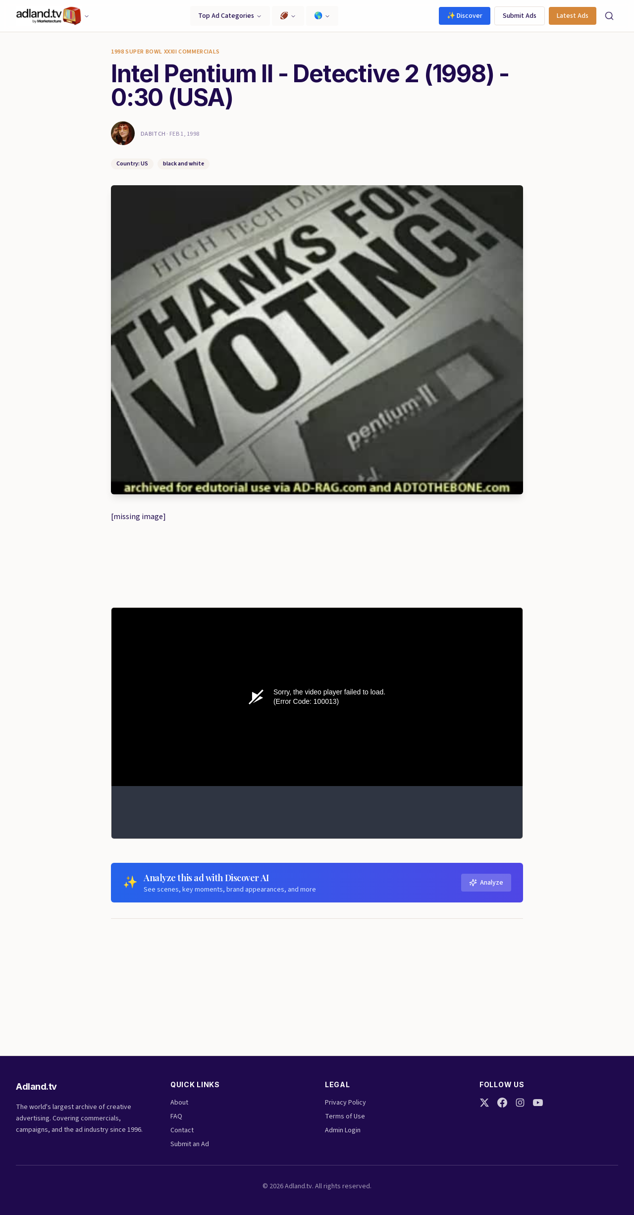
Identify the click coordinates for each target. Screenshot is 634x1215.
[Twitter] (484, 1103)
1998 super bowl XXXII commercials (165, 52)
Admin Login (343, 1130)
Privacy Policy (345, 1103)
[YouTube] (538, 1103)
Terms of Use (345, 1116)
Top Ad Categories (230, 16)
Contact (182, 1130)
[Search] (609, 16)
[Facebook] (502, 1103)
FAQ (176, 1116)
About (179, 1103)
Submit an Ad (189, 1144)
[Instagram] (520, 1103)
